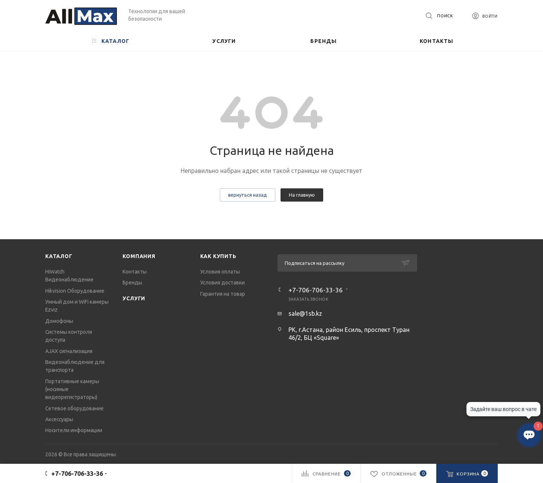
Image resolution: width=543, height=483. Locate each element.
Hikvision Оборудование (74, 291)
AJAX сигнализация (68, 351)
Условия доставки (222, 283)
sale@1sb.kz (305, 313)
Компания (139, 256)
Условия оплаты (220, 272)
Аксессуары (59, 419)
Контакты (135, 272)
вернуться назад (247, 194)
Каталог (58, 256)
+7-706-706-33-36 (315, 290)
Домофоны (59, 321)
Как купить (218, 256)
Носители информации (73, 430)
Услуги (134, 298)
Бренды (132, 283)
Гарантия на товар (222, 294)
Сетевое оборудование (74, 408)
